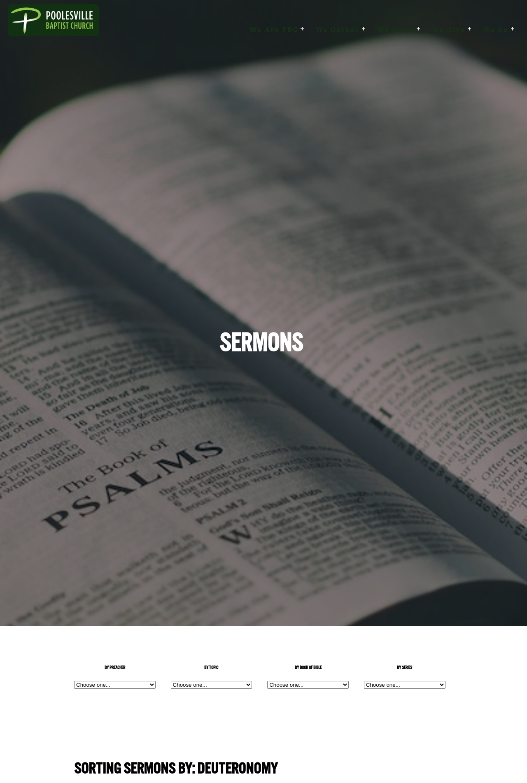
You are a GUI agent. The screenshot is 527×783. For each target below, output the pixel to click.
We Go (495, 29)
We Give (448, 29)
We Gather (337, 29)
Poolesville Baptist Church (53, 29)
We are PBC (274, 29)
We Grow (395, 29)
